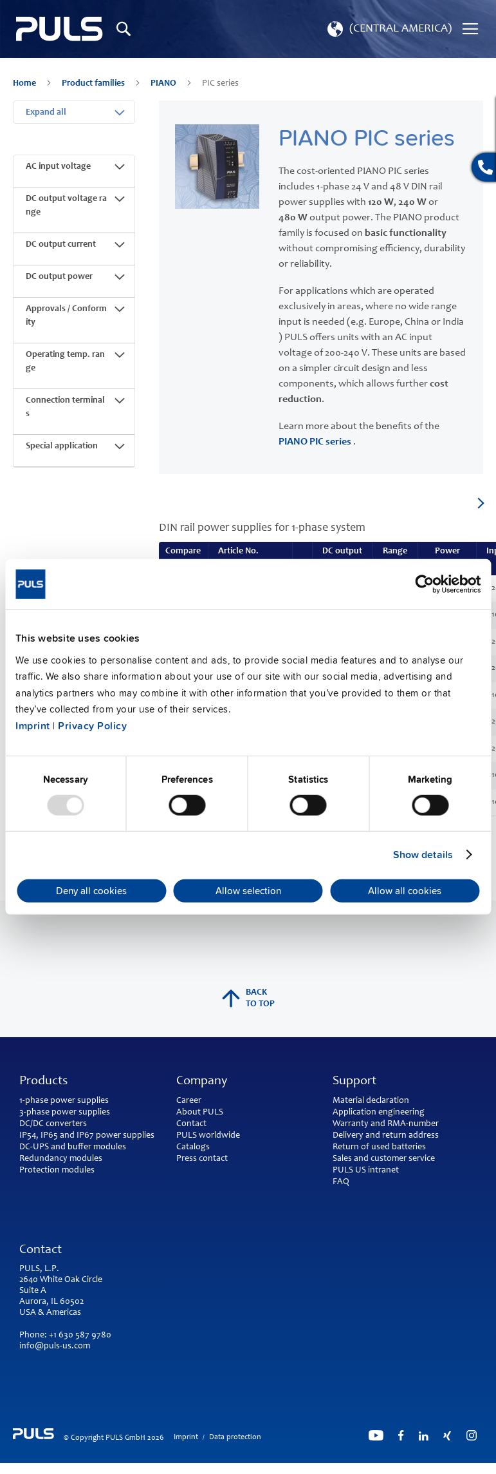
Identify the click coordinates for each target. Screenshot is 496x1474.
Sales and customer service (384, 1158)
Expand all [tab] (46, 112)
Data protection (235, 1437)
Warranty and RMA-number (386, 1124)
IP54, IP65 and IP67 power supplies (86, 1135)
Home (25, 83)
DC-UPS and (42, 1147)
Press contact (202, 1158)
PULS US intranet (366, 1170)
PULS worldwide (208, 1135)
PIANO (164, 83)
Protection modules (57, 1170)
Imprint (32, 726)
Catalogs (193, 1147)
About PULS (199, 1112)
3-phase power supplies (64, 1112)
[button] (388, 29)
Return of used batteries (379, 1147)
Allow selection (248, 891)
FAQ (341, 1182)
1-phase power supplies (64, 1101)
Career (188, 1101)
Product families (94, 83)
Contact (191, 1124)
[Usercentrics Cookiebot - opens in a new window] (424, 584)
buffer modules (97, 1147)
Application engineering (379, 1112)
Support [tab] (354, 1081)
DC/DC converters (53, 1124)
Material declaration (371, 1101)
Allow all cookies (404, 891)
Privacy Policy (92, 726)
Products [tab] (43, 1081)
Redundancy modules (60, 1158)
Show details (423, 854)
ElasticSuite (298, 1468)
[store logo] (59, 29)
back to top (248, 998)
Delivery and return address (386, 1135)
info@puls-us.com (54, 1346)
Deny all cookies (91, 891)
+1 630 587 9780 (80, 1335)
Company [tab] (201, 1081)
